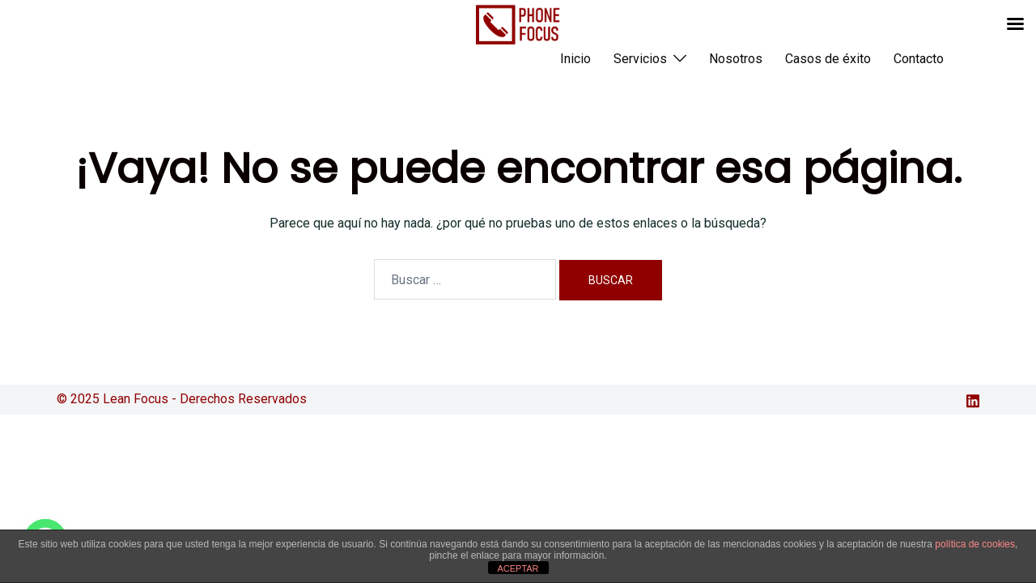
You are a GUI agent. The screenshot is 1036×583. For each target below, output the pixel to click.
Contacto (919, 58)
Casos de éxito (828, 58)
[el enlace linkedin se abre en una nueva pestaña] (972, 398)
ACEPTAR (517, 568)
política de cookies (975, 544)
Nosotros (735, 58)
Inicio (575, 58)
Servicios (640, 58)
